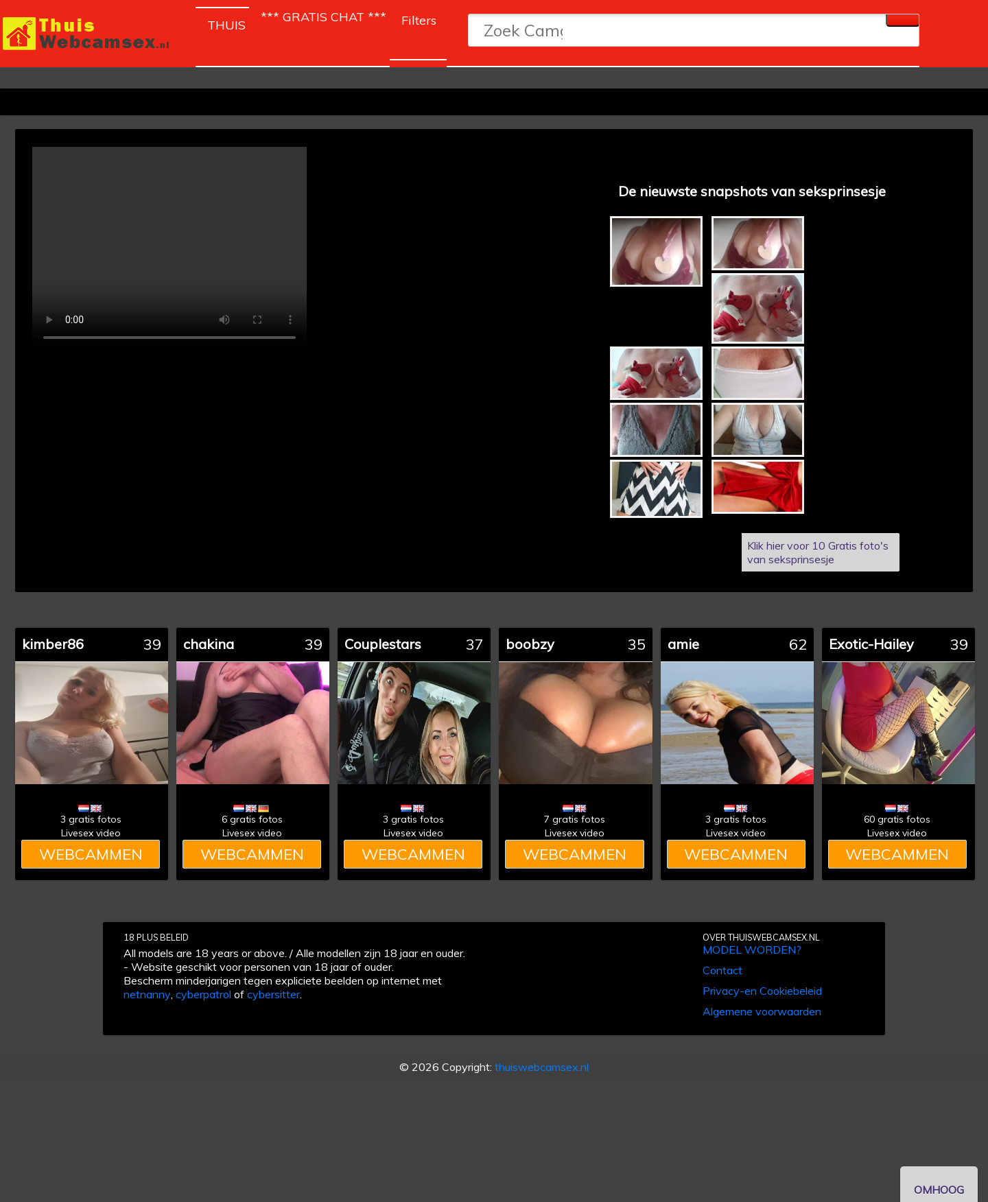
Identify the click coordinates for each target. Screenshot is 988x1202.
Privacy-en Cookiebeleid (762, 991)
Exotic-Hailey (871, 643)
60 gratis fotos (897, 819)
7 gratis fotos (574, 819)
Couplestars (382, 643)
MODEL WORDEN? (752, 949)
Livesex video (91, 833)
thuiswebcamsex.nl (542, 1067)
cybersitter (273, 994)
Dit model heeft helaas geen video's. (169, 250)
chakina (208, 643)
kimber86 (53, 643)
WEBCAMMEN (91, 854)
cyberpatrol (203, 994)
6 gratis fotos (252, 819)
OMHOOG (939, 1190)
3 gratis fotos (90, 819)
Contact (722, 970)
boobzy (530, 643)
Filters (418, 20)
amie (683, 643)
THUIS (228, 22)
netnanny (147, 994)
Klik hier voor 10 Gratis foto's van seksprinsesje (818, 552)
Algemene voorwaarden (762, 1011)
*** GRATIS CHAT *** (323, 17)
